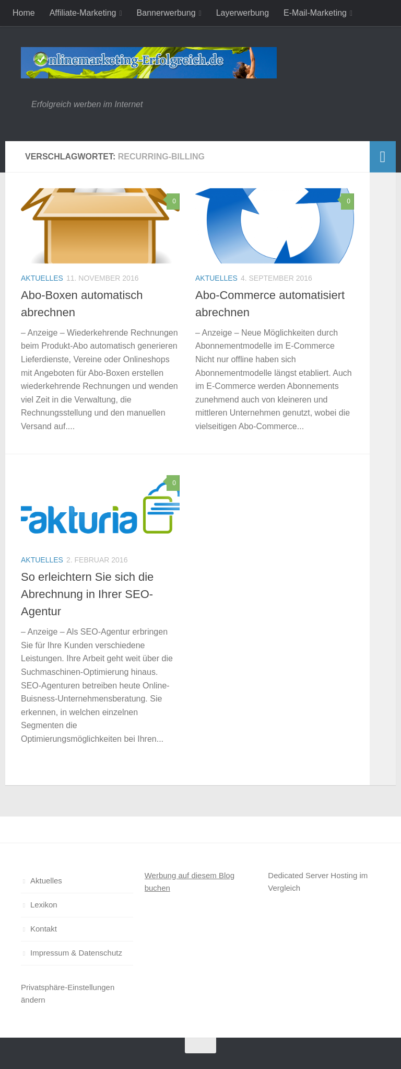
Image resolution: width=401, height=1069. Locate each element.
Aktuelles (42, 278)
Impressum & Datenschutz (76, 952)
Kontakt (43, 928)
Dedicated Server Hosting (312, 875)
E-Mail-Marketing (315, 12)
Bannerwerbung (166, 12)
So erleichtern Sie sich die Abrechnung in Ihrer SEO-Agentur (87, 594)
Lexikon (43, 904)
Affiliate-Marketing (83, 12)
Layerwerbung (242, 12)
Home (24, 12)
